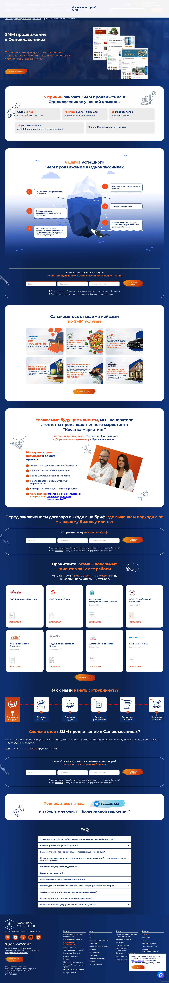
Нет (78, 10)
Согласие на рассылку (150, 946)
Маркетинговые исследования (122, 960)
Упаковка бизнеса (122, 945)
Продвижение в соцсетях (125, 953)
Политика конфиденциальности (17, 970)
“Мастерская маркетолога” (63, 494)
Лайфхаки (93, 943)
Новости (92, 949)
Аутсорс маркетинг (70, 956)
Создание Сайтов (69, 947)
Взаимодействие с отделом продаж (73, 966)
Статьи (91, 934)
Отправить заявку (133, 283)
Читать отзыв (15, 622)
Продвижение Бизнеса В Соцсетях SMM (72, 935)
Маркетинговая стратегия (73, 962)
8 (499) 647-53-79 (18, 944)
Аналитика (120, 942)
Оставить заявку (15, 71)
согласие (59, 294)
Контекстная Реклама (71, 953)
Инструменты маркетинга (99, 940)
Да (73, 10)
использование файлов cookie (143, 960)
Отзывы (145, 934)
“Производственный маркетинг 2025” (59, 498)
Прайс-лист (146, 937)
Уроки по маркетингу (97, 958)
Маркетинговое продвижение (121, 949)
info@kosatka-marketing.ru (16, 953)
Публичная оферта (149, 943)
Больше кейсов (83, 392)
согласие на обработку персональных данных (75, 291)
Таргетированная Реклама (73, 950)
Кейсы (118, 931)
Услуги (66, 931)
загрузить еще (85, 678)
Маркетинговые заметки (98, 946)
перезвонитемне (15, 959)
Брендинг (67, 959)
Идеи (91, 937)
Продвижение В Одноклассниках (69, 943)
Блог (91, 931)
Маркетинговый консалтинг (73, 970)
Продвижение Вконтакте (72, 939)
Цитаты (92, 961)
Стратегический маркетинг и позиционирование (126, 935)
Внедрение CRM (69, 973)
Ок (138, 967)
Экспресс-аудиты (95, 964)
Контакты (145, 931)
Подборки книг (95, 952)
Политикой (115, 291)
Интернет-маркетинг (123, 939)
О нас (144, 940)
